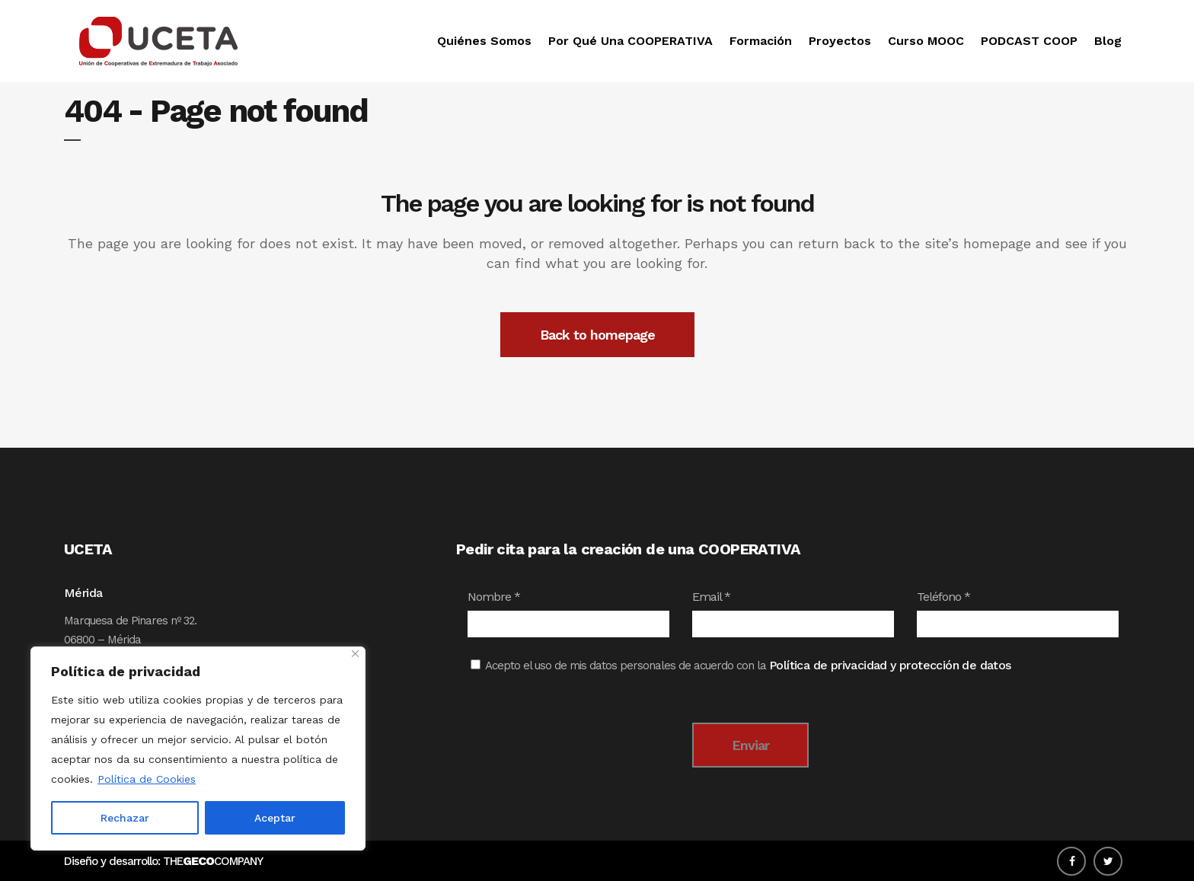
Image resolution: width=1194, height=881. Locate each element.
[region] (198, 748)
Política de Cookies (146, 779)
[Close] (355, 653)
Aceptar (274, 818)
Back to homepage (597, 335)
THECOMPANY (213, 861)
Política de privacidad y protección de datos (890, 665)
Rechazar (125, 818)
